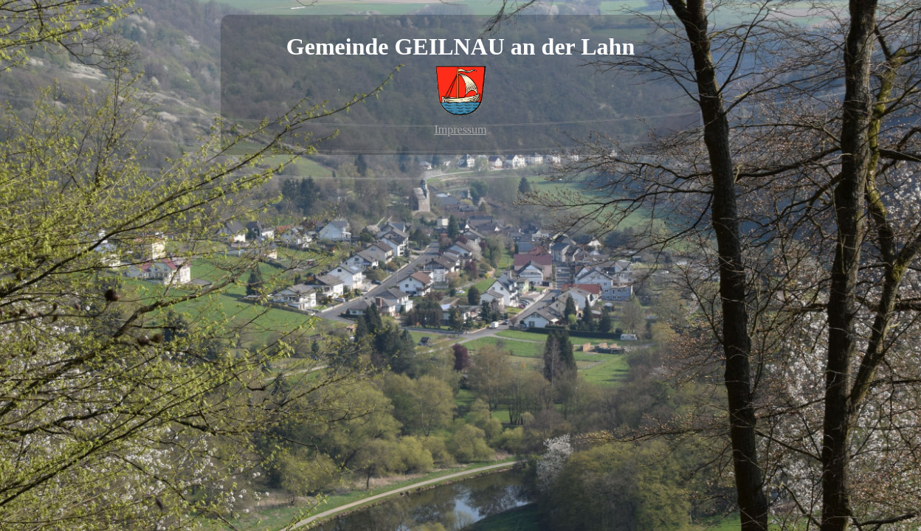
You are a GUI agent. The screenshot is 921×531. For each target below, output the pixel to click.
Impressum (460, 129)
